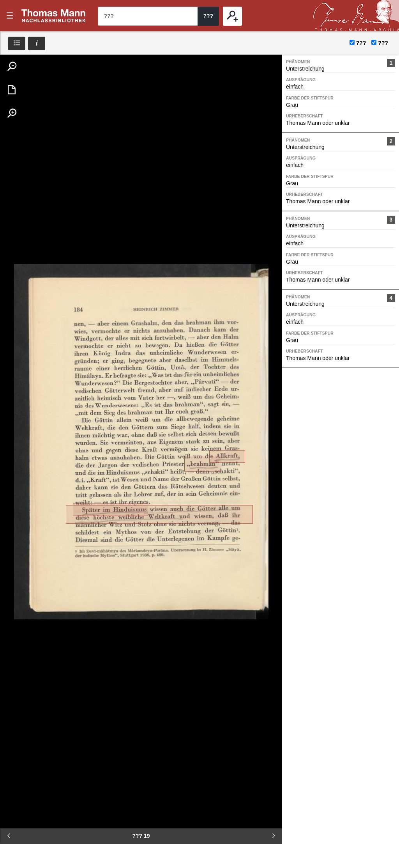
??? (54, 15)
